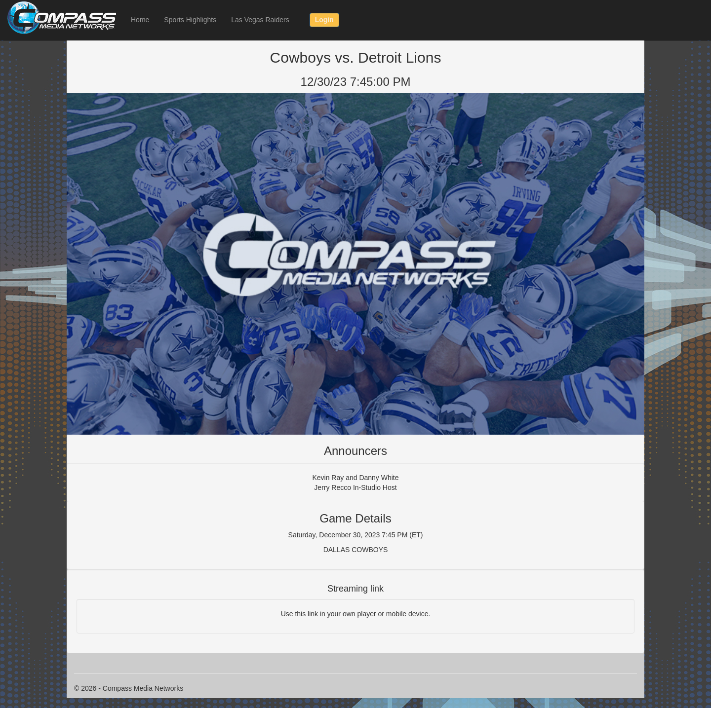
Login (324, 20)
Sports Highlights (190, 20)
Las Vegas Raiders (260, 20)
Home (140, 20)
